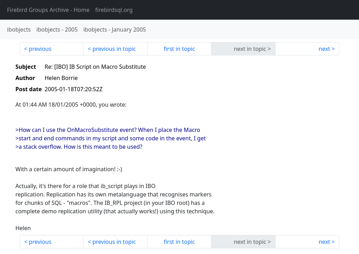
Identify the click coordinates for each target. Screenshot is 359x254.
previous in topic (114, 49)
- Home (48, 10)
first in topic (179, 49)
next (324, 49)
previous (40, 49)
